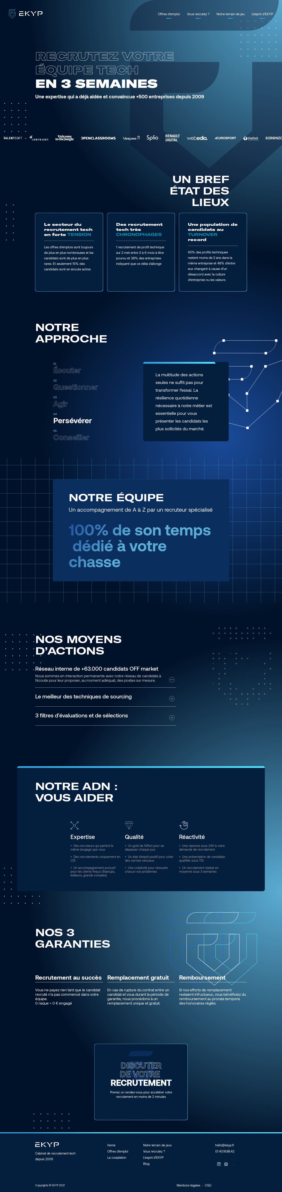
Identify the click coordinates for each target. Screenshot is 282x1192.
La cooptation (116, 1157)
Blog (146, 1164)
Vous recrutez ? (198, 14)
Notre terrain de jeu (231, 14)
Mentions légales (188, 1185)
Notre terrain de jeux (157, 1145)
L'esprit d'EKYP (262, 14)
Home (111, 1145)
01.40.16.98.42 (224, 1151)
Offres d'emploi (169, 14)
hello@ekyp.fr (224, 1145)
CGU (208, 1185)
